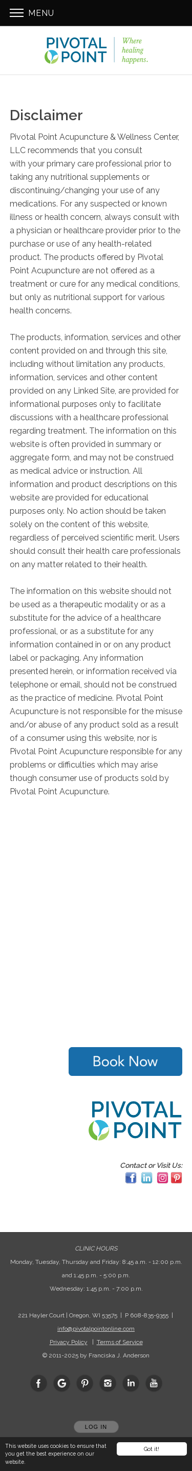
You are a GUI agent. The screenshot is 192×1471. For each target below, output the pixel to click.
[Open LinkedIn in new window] (131, 1383)
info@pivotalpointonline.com (96, 1328)
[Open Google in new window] (62, 1383)
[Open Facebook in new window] (39, 1383)
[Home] (96, 50)
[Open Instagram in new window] (108, 1383)
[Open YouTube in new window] (154, 1383)
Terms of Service (120, 1342)
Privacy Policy (69, 1342)
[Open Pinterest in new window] (85, 1383)
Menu (32, 13)
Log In (96, 1427)
